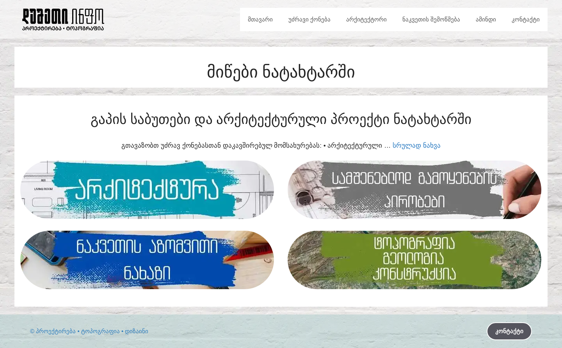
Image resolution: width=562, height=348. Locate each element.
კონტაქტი (526, 19)
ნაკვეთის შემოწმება (431, 19)
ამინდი (486, 19)
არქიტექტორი (366, 19)
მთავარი (260, 19)
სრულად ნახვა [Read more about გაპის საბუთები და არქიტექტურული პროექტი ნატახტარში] (417, 145)
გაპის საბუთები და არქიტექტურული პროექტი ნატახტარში (281, 119)
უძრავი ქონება (309, 19)
